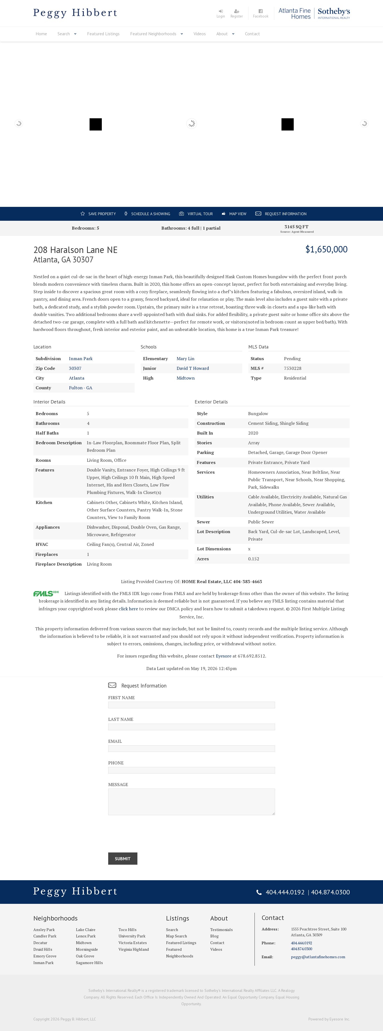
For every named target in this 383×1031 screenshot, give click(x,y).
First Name (121, 697)
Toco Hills (127, 929)
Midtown (186, 378)
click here (128, 609)
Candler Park (44, 936)
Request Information (286, 213)
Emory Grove (44, 956)
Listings (177, 918)
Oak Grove (85, 956)
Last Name (120, 719)
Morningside (87, 949)
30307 (75, 368)
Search (64, 33)
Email (115, 741)
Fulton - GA (80, 388)
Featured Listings (103, 33)
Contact (252, 33)
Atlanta (76, 378)
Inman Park (81, 358)
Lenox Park (86, 936)
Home (41, 33)
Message (118, 784)
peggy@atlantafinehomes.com (318, 956)
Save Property (102, 213)
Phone (115, 763)
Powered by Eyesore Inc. (329, 1019)
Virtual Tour (200, 213)
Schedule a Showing (150, 213)
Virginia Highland (133, 949)
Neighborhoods (55, 918)
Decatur (40, 942)
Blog (214, 936)
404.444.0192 (285, 892)
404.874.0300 (330, 892)
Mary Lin (185, 358)
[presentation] (150, 835)
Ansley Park (44, 929)
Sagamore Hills (89, 962)
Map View (237, 213)
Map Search (176, 936)
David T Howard (193, 368)
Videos (200, 33)
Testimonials (221, 929)
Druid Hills (42, 949)
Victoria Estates (132, 942)
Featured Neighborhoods (153, 33)
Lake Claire (85, 929)
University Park (131, 936)
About (222, 33)
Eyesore (223, 656)
